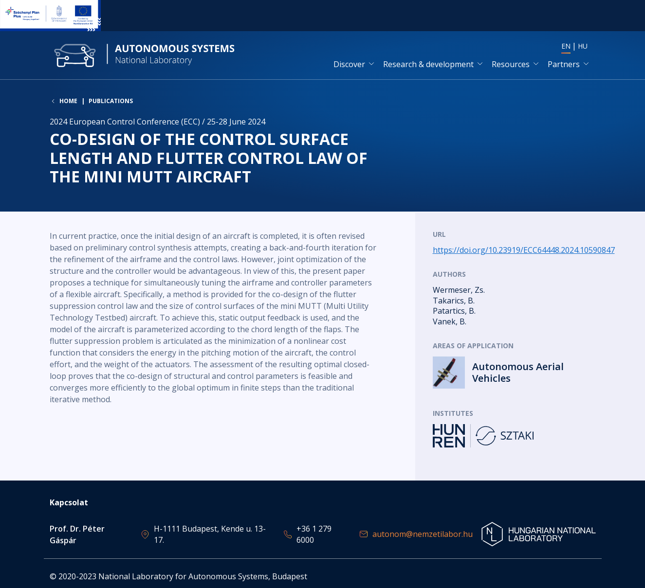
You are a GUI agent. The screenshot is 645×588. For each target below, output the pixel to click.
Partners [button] (564, 64)
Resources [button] (511, 64)
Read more (514, 373)
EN (566, 46)
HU (583, 46)
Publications (111, 102)
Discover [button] (349, 64)
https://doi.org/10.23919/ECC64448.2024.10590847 (524, 250)
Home (68, 102)
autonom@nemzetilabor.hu (422, 534)
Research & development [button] (428, 64)
